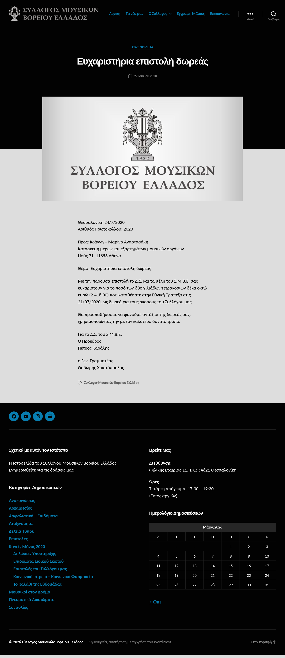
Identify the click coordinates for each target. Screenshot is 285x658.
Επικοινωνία (220, 18)
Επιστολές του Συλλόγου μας (40, 572)
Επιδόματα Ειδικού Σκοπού (39, 564)
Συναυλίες (18, 610)
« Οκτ (155, 605)
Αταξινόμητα (143, 50)
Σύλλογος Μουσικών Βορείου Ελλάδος (111, 386)
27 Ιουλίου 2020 (145, 79)
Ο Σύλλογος (183, 12)
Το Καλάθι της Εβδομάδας (37, 587)
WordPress (163, 645)
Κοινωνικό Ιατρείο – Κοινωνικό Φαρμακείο (53, 580)
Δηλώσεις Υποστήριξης (35, 557)
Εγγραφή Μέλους (216, 12)
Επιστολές (18, 542)
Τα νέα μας (159, 12)
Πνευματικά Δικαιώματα (32, 603)
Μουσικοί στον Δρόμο (30, 595)
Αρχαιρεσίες (20, 511)
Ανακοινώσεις (22, 503)
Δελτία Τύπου (22, 534)
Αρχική (139, 12)
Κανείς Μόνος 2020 (27, 550)
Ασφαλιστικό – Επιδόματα (34, 519)
